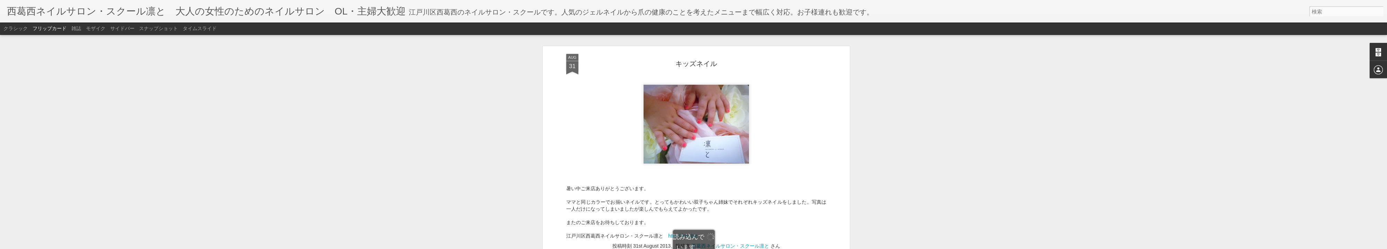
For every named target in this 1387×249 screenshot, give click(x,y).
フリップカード (50, 28)
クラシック (15, 28)
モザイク (95, 28)
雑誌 (76, 28)
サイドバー (122, 28)
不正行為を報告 (735, 244)
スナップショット (158, 28)
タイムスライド (200, 28)
